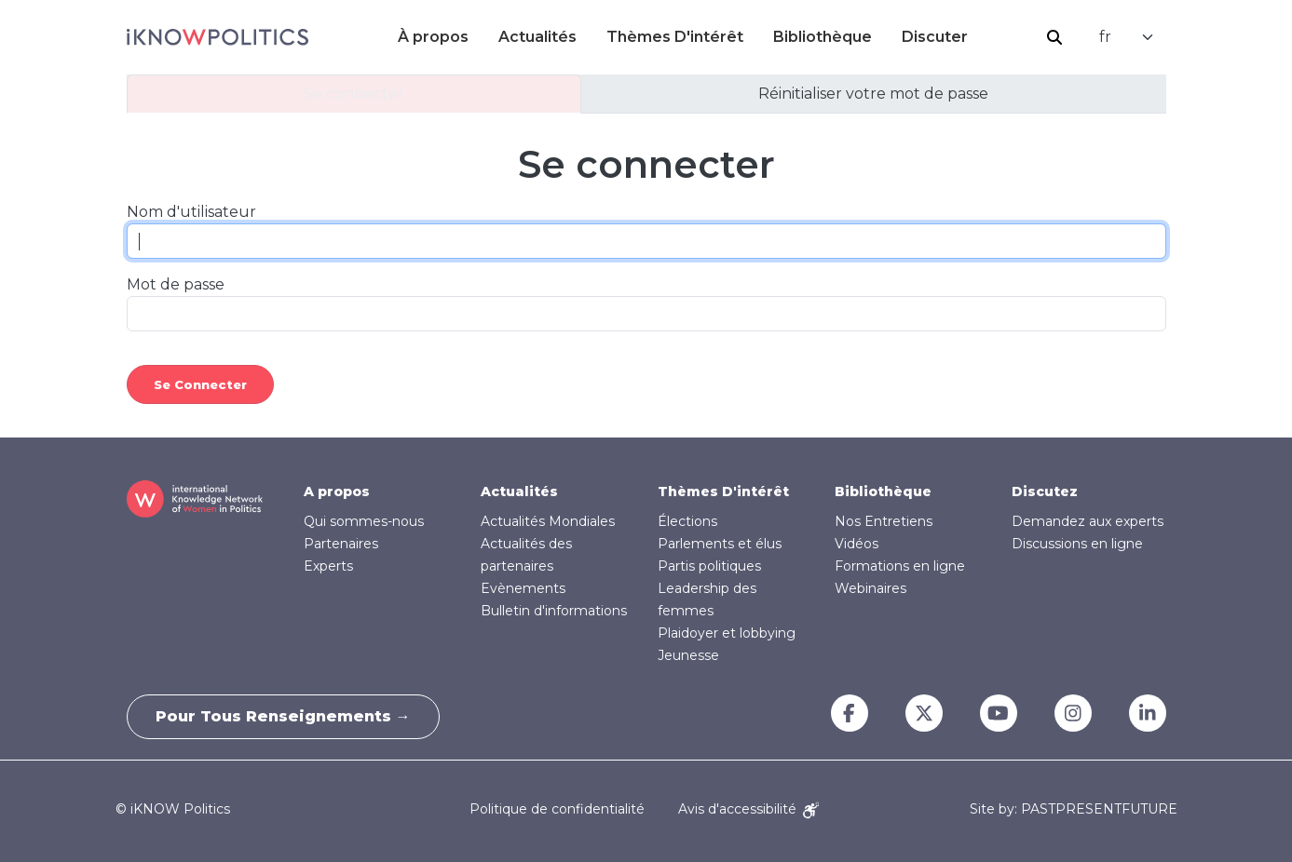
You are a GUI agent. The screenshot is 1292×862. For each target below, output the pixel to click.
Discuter (935, 37)
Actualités (537, 37)
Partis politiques (709, 566)
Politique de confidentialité (557, 809)
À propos (433, 37)
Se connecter (354, 93)
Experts (328, 566)
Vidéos (856, 543)
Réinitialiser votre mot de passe (873, 93)
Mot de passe (175, 284)
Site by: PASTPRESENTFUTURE (1073, 809)
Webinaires (870, 588)
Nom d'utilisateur (191, 212)
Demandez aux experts (1087, 521)
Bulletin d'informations (554, 610)
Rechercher (1054, 37)
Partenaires (341, 543)
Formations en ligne (900, 566)
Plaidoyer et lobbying (727, 633)
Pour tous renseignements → (283, 716)
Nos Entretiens (883, 521)
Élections (687, 521)
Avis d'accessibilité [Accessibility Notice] (748, 809)
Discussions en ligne (1077, 543)
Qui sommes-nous (364, 521)
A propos (337, 491)
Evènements (523, 588)
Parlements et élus (720, 543)
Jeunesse (688, 655)
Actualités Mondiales (548, 521)
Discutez (1045, 491)
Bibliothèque (822, 37)
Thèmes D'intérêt (674, 37)
